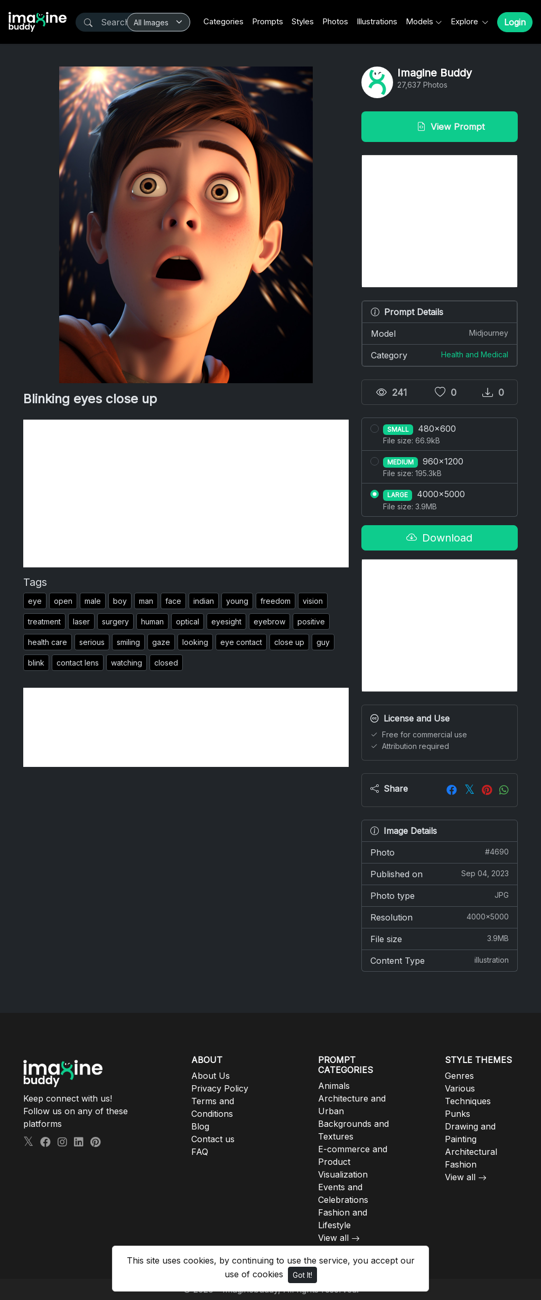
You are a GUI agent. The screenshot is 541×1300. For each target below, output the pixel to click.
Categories (223, 21)
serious (92, 642)
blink (36, 662)
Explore (465, 21)
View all (333, 1237)
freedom (275, 600)
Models (419, 21)
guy (323, 642)
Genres (459, 1075)
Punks (457, 1113)
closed (166, 662)
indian (203, 600)
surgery (115, 621)
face (173, 600)
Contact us (213, 1139)
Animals (334, 1085)
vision (313, 600)
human (152, 621)
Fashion (461, 1164)
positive (311, 621)
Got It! (302, 1274)
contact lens (78, 662)
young (237, 600)
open (63, 600)
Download (439, 538)
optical (187, 621)
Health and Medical (474, 354)
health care (47, 642)
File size (439, 938)
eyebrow (269, 621)
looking (195, 642)
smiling (128, 642)
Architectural (471, 1151)
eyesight (226, 621)
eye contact (241, 642)
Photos (335, 21)
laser (81, 621)
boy (120, 600)
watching (126, 662)
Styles (303, 21)
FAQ (199, 1151)
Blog (200, 1126)
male (93, 600)
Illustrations (377, 21)
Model (439, 333)
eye (35, 600)
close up (289, 642)
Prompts (267, 21)
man (146, 600)
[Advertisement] (186, 493)
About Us (210, 1075)
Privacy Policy (219, 1088)
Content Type (439, 960)
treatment (44, 621)
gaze (161, 642)
